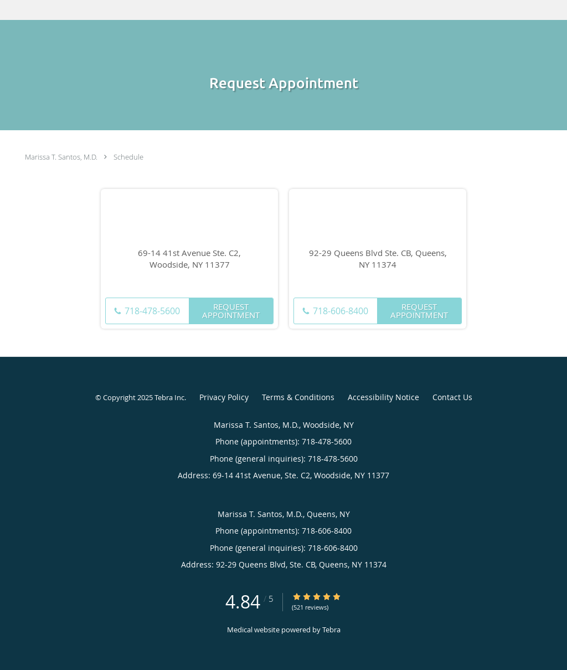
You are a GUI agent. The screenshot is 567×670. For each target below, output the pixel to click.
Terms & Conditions (298, 397)
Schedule (128, 157)
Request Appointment (231, 310)
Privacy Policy (224, 397)
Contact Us (452, 397)
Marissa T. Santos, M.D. (61, 157)
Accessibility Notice (383, 397)
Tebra (331, 630)
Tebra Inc (169, 397)
